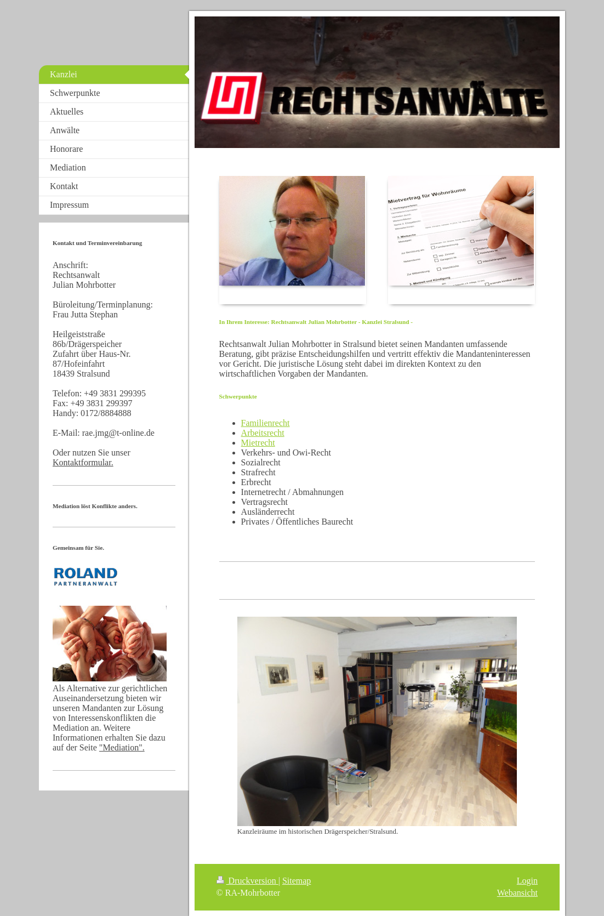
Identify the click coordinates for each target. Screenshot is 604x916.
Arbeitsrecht (262, 432)
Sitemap (296, 880)
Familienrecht (265, 423)
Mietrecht (258, 442)
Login (527, 880)
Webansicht (517, 892)
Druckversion (247, 880)
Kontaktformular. (83, 462)
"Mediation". (122, 747)
